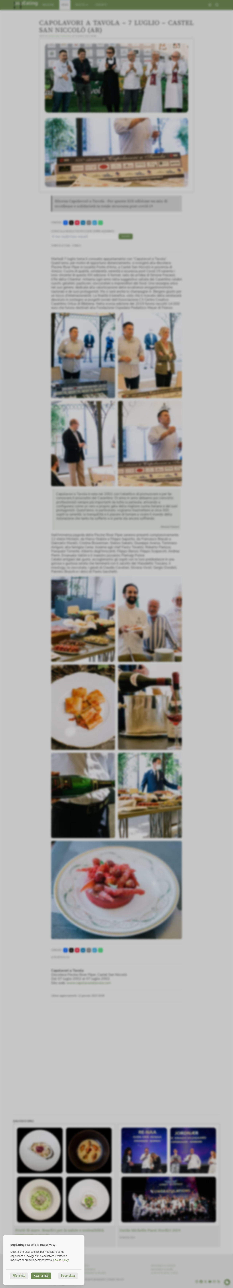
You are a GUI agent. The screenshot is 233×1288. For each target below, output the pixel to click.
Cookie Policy (61, 1260)
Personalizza (68, 1276)
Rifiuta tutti (19, 1276)
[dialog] (43, 1260)
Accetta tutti (41, 1276)
